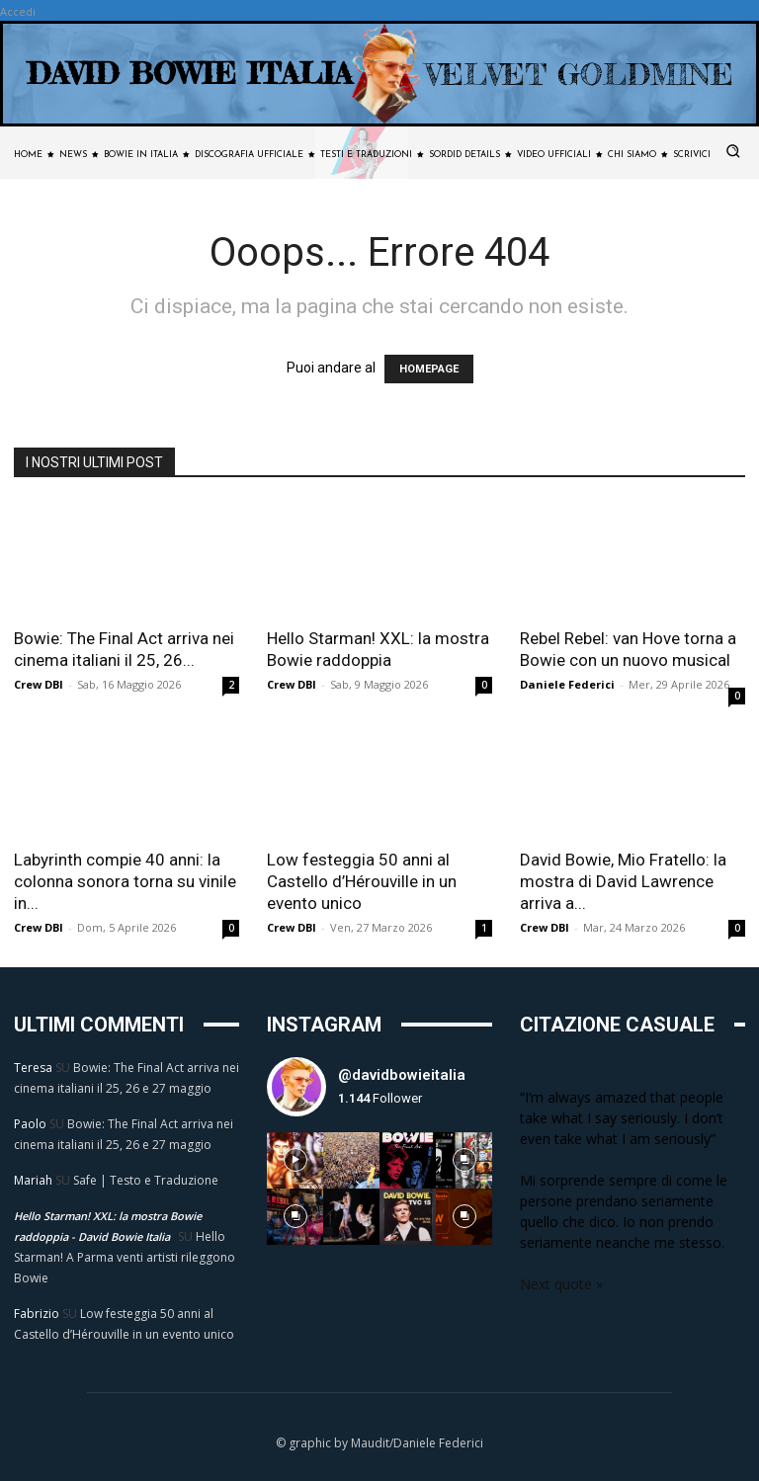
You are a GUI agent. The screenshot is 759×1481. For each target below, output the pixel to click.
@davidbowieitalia (401, 1075)
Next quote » (561, 1284)
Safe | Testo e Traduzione (145, 1180)
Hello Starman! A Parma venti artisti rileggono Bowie (124, 1257)
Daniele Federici (567, 684)
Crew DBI (38, 684)
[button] (733, 151)
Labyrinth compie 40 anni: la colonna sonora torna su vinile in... (125, 881)
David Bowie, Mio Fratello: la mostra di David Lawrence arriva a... (623, 881)
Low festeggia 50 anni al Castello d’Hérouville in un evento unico (362, 881)
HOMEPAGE (429, 369)
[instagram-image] (295, 1160)
